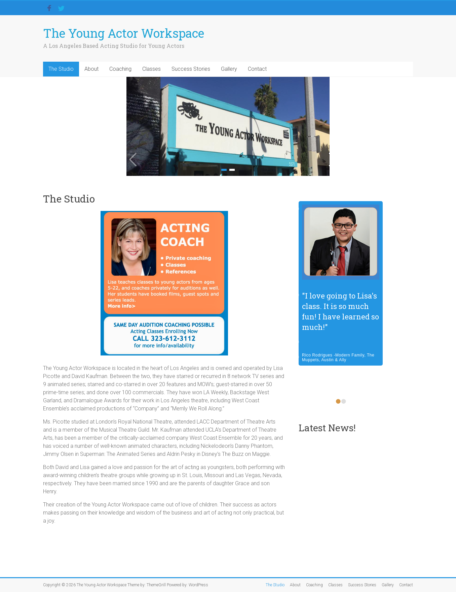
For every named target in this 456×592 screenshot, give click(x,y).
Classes (151, 69)
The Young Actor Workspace (123, 33)
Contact (257, 69)
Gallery (229, 69)
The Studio (61, 69)
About (91, 69)
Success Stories (191, 69)
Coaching (120, 69)
